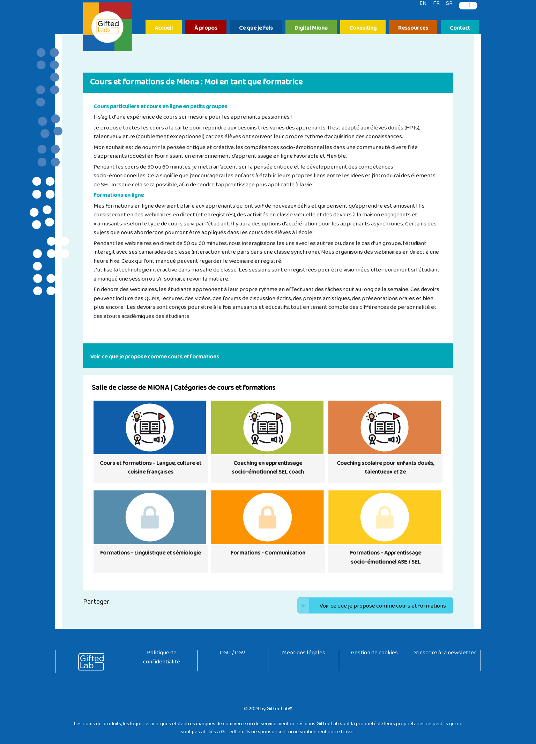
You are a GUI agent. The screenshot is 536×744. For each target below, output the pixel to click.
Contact (460, 28)
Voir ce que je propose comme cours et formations (372, 605)
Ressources (413, 28)
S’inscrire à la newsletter (445, 654)
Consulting (363, 28)
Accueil (164, 28)
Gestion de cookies (374, 654)
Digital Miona (311, 28)
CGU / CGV (232, 654)
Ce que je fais (256, 28)
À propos (205, 28)
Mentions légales (303, 654)
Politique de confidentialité (161, 658)
